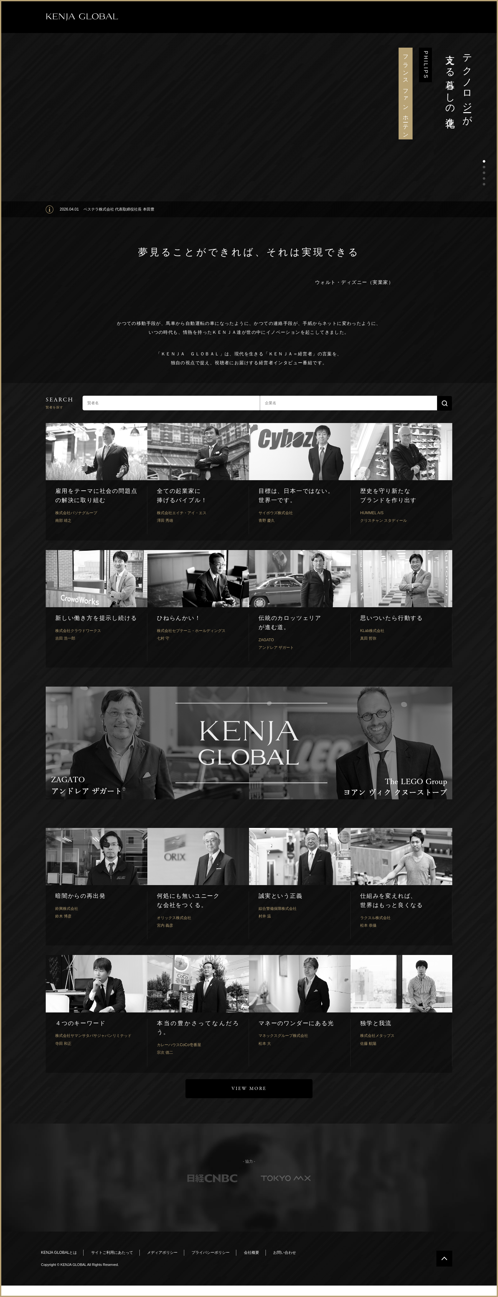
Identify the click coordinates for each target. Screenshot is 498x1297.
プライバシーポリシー (211, 1252)
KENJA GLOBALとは (59, 1252)
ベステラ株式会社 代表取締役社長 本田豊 (119, 209)
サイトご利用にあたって (112, 1252)
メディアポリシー (162, 1252)
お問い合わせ (284, 1252)
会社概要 (251, 1252)
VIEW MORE (249, 1088)
